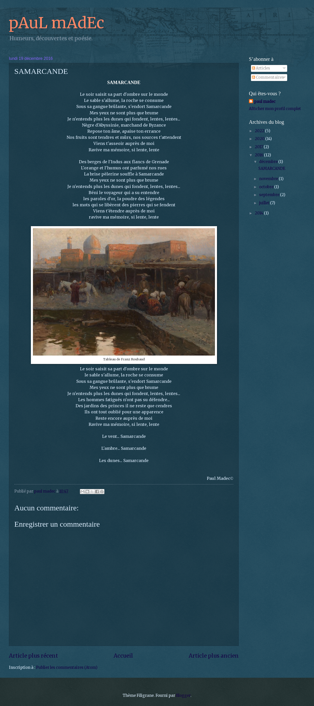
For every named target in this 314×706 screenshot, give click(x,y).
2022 (260, 131)
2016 (259, 155)
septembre (269, 195)
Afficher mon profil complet (275, 108)
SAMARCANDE (271, 168)
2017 (259, 147)
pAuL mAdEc (56, 22)
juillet (264, 203)
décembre (268, 161)
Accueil (123, 656)
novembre (269, 178)
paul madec (264, 101)
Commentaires (268, 77)
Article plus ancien (214, 656)
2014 (259, 213)
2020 (260, 139)
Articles (261, 68)
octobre (266, 187)
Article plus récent (33, 656)
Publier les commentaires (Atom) (67, 667)
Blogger (183, 695)
